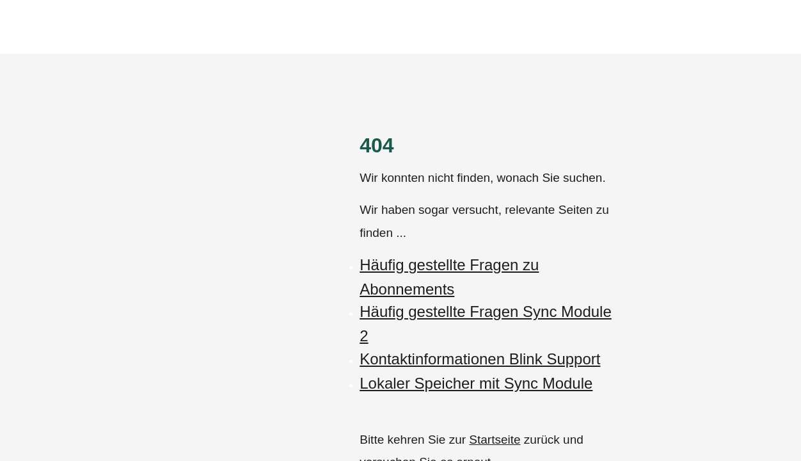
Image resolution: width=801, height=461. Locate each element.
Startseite (494, 439)
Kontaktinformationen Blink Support (480, 359)
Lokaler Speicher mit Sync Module (476, 383)
